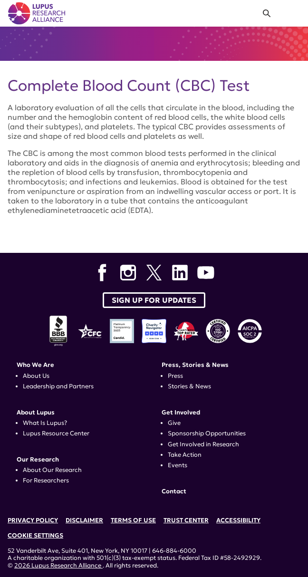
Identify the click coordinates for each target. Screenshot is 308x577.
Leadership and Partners (58, 386)
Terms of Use (133, 520)
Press (175, 376)
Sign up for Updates (154, 300)
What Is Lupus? (45, 423)
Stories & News (189, 386)
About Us (36, 376)
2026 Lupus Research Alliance (58, 565)
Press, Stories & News (195, 365)
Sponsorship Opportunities (207, 433)
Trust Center (186, 520)
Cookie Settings (35, 535)
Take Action (185, 455)
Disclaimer (84, 520)
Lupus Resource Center (56, 433)
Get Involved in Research (203, 444)
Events (177, 465)
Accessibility (238, 520)
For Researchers (46, 480)
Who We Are (35, 365)
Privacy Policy (33, 520)
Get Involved (181, 412)
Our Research (38, 459)
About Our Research (52, 470)
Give (174, 423)
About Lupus (36, 412)
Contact (174, 491)
